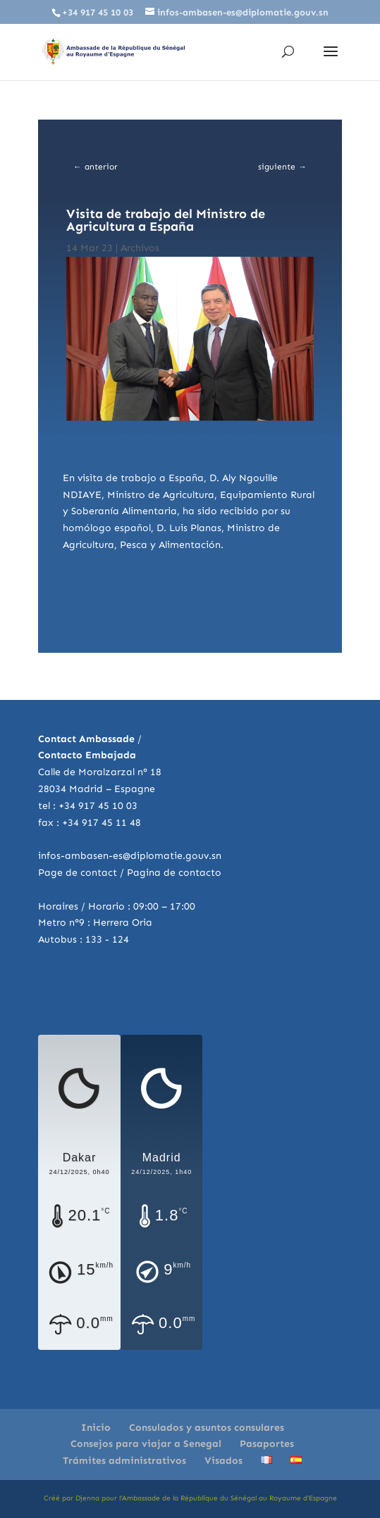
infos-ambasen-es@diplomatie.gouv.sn (129, 856)
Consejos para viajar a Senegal (146, 1444)
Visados (223, 1461)
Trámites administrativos (124, 1461)
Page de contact (77, 873)
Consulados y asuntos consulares (206, 1428)
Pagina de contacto (174, 873)
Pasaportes (267, 1444)
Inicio (96, 1428)
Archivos (140, 248)
